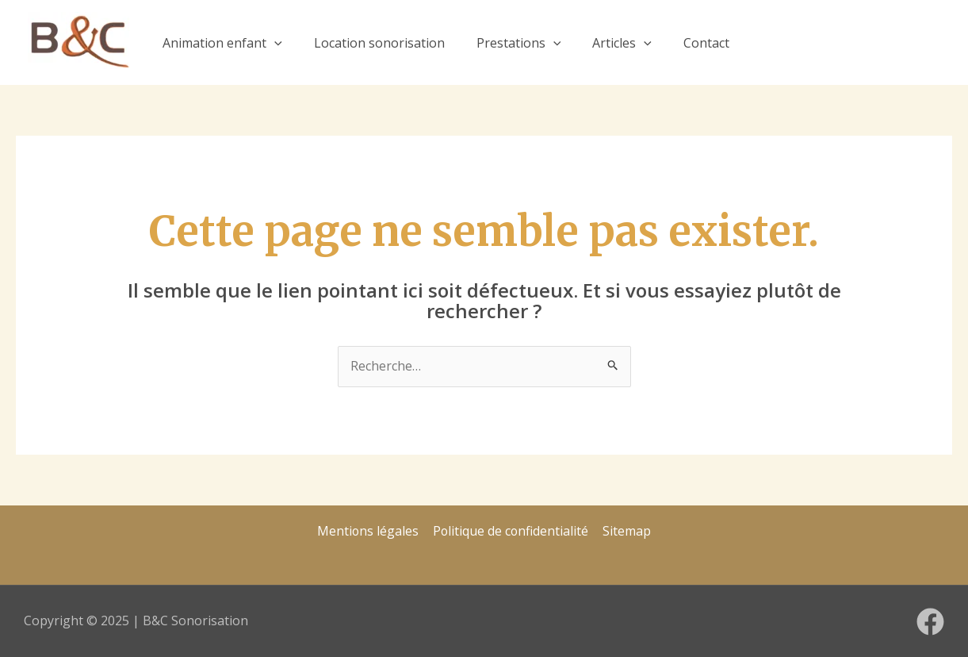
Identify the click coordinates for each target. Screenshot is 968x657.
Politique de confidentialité (511, 531)
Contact (706, 43)
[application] (274, 43)
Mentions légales (369, 531)
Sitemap (627, 531)
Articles (622, 43)
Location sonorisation (379, 43)
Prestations (518, 43)
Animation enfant (222, 43)
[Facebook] (930, 622)
